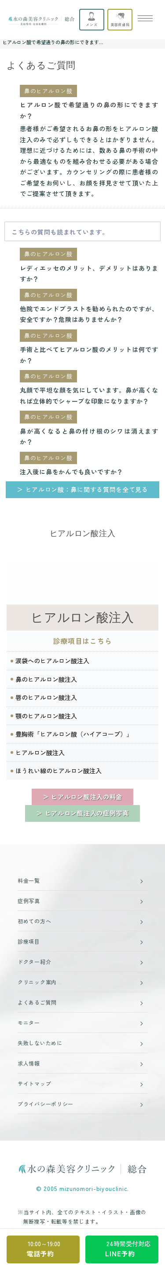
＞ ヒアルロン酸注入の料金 (82, 796)
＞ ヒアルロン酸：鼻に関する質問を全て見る (82, 489)
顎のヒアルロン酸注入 (46, 715)
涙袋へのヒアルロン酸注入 (52, 660)
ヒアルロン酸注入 (82, 617)
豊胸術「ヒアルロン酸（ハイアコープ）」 (73, 733)
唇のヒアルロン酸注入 (46, 697)
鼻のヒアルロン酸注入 (46, 679)
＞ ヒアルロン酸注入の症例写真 (82, 813)
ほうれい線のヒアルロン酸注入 (58, 770)
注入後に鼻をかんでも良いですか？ (71, 471)
